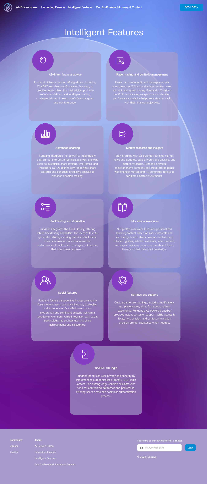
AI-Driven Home (44, 445)
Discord (14, 445)
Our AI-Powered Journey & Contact (55, 464)
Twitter (14, 451)
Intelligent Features (45, 458)
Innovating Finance (45, 451)
